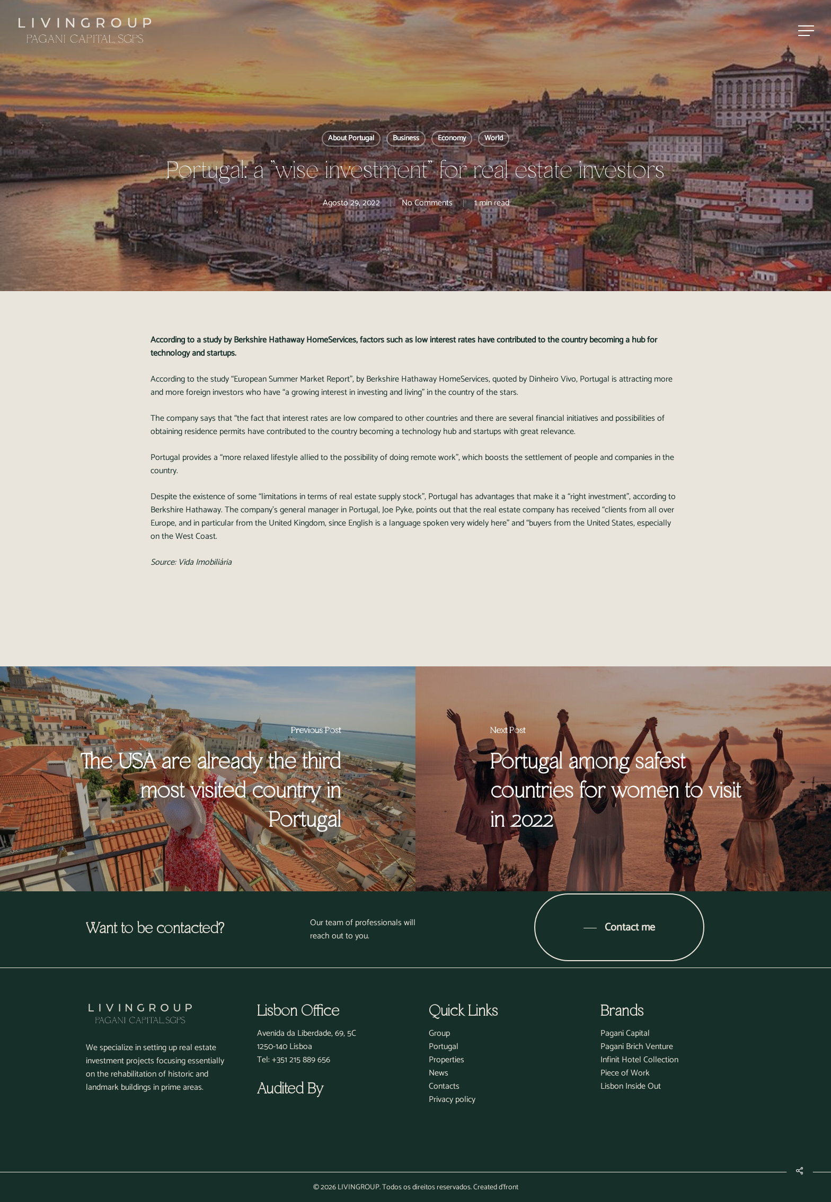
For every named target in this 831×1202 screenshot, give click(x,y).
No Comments (427, 203)
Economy (452, 138)
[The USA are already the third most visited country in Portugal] (207, 778)
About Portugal (351, 138)
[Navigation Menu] (807, 31)
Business (406, 138)
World (493, 138)
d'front (508, 1187)
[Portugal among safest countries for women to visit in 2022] (623, 778)
